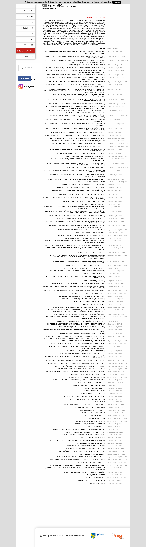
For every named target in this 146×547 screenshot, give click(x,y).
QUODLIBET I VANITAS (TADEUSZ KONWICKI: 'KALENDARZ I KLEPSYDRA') (80, 187)
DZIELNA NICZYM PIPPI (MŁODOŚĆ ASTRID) (90, 252)
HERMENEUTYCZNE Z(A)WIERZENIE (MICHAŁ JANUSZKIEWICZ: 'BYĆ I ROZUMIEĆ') (77, 271)
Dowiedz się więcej (105, 2)
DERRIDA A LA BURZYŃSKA (96, 418)
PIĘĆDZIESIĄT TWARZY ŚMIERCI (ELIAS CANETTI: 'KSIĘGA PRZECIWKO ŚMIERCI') (78, 235)
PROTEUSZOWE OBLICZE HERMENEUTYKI (91, 443)
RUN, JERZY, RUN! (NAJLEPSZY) (94, 281)
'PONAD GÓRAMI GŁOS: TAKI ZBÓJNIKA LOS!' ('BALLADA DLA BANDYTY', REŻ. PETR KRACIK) (74, 104)
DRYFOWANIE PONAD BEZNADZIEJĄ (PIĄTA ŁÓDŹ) (88, 301)
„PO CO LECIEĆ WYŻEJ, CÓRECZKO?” (92, 454)
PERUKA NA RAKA (99, 402)
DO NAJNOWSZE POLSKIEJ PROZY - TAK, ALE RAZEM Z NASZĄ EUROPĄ (81, 396)
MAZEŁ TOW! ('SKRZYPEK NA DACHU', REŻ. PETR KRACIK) (85, 156)
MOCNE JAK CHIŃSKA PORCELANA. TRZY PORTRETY (87, 377)
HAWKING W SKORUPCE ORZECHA (93, 393)
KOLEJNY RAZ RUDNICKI (96, 426)
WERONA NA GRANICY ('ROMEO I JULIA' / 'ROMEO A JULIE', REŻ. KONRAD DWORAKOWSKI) (75, 75)
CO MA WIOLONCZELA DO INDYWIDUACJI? (91, 480)
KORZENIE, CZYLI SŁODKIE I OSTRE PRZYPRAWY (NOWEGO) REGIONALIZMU (79, 429)
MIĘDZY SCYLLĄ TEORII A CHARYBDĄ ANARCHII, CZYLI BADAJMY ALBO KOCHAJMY (77, 440)
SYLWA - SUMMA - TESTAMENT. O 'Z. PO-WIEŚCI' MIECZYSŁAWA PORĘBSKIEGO (78, 141)
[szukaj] (28, 68)
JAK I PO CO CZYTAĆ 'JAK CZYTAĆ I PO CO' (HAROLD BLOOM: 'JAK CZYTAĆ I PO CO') (77, 216)
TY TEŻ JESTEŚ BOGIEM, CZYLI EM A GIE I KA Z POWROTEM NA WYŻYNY (80, 457)
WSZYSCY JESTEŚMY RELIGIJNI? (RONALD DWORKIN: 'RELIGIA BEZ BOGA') (80, 366)
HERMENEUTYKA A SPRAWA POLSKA (92, 410)
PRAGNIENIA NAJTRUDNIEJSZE (94, 478)
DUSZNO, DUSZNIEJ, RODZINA (95, 388)
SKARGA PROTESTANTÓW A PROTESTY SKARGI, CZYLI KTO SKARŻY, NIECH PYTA (77, 459)
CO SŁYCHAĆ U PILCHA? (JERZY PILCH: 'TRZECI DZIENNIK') (85, 238)
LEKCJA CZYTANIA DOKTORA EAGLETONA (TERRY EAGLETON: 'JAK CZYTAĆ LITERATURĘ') (75, 371)
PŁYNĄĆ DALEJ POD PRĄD (96, 475)
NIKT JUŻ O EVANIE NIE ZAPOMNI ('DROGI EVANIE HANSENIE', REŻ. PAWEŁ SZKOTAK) (76, 82)
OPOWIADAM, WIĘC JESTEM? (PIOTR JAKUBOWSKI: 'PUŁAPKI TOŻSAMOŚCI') (79, 314)
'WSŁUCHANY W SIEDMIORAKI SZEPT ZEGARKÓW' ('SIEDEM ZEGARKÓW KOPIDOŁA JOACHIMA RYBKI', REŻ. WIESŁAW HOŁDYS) (77, 226)
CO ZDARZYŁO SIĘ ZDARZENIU (94, 415)
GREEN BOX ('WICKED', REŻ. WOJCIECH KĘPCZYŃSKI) (87, 65)
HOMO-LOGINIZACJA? (97, 483)
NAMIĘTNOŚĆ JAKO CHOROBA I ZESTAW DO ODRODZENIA (85, 448)
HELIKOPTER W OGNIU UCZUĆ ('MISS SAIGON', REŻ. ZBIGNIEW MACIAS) (81, 218)
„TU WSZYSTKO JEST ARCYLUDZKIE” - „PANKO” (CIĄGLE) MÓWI (84, 472)
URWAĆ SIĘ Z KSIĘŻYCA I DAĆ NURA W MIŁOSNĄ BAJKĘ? (86, 446)
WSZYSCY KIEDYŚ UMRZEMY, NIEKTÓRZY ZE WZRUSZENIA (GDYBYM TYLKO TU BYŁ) (76, 363)
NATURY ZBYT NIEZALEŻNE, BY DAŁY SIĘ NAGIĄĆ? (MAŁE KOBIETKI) (82, 194)
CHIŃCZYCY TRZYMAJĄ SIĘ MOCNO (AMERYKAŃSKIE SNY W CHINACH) (81, 321)
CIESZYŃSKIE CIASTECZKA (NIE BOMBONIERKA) (89, 382)
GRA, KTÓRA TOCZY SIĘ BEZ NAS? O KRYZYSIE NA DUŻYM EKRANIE (82, 451)
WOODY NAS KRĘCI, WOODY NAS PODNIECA (90, 424)
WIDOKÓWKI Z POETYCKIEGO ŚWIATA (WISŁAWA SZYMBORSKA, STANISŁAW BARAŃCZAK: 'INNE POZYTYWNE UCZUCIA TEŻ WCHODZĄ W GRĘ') (75, 212)
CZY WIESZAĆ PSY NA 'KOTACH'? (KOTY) (91, 204)
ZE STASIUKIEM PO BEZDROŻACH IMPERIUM (90, 407)
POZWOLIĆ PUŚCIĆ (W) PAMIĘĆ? (94, 391)
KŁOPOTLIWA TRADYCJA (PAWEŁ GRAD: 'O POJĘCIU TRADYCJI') (83, 299)
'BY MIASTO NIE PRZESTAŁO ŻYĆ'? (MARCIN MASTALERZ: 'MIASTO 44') (81, 369)
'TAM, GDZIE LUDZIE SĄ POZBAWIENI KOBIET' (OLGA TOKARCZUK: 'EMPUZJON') (78, 143)
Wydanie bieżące (49, 8)
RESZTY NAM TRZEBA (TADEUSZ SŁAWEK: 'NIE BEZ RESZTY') (84, 268)
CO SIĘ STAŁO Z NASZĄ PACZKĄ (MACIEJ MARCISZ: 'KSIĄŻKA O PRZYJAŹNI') (79, 153)
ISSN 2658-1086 (59, 6)
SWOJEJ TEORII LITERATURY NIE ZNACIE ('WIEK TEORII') (86, 167)
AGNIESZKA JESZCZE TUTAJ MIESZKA (92, 413)
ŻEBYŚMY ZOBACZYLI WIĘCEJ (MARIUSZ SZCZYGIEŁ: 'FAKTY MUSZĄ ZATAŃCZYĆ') (77, 138)
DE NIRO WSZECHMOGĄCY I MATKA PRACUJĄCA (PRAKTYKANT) (83, 341)
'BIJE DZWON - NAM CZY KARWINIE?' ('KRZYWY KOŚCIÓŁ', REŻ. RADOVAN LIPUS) (78, 132)
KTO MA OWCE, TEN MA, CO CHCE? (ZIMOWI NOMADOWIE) (85, 351)
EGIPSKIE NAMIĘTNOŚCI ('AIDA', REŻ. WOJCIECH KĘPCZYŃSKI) (84, 201)
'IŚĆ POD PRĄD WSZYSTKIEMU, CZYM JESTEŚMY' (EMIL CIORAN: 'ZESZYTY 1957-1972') (76, 324)
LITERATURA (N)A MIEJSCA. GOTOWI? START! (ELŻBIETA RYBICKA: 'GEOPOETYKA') (77, 380)
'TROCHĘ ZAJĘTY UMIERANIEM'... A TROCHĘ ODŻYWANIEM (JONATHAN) (81, 296)
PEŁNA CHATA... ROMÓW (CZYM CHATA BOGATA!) (88, 293)
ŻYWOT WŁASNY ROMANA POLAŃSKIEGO (91, 462)
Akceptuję (117, 2)
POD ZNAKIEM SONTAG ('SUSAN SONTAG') (91, 146)
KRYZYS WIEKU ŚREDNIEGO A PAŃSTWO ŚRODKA (88, 374)
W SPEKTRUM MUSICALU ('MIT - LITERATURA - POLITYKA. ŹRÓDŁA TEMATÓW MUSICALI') (75, 68)
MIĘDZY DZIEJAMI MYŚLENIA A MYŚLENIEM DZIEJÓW (87, 399)
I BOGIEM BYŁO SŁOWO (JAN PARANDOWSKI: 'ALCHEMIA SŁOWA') (83, 184)
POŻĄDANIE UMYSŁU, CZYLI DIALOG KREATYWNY (88, 385)
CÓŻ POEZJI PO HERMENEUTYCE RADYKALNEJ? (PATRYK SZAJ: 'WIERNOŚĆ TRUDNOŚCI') (75, 245)
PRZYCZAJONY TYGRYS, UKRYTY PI (93, 437)
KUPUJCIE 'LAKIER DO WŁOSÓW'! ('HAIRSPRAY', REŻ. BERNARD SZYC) (81, 230)
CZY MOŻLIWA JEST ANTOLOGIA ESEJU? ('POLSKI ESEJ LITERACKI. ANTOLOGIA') (78, 283)
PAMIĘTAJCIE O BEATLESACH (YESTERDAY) (90, 232)
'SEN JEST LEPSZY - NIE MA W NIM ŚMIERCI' (90, 182)
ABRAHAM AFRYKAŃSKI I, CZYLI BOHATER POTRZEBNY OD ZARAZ (83, 435)
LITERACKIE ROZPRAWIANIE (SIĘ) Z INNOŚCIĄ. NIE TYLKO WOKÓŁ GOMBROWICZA (77, 465)
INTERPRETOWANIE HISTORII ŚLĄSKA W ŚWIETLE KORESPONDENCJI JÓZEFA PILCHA (76, 179)
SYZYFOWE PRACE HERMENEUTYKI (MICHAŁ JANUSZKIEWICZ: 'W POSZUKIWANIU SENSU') (74, 290)
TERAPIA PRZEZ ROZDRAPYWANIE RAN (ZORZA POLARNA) (85, 265)
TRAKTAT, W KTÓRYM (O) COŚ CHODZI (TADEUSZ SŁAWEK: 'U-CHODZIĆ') (81, 327)
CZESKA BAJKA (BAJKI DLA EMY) (94, 304)
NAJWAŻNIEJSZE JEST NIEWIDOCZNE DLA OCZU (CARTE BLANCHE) (82, 353)
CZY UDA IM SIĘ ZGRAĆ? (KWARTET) (93, 273)
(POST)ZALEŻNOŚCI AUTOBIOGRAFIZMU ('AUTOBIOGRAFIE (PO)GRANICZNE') (79, 307)
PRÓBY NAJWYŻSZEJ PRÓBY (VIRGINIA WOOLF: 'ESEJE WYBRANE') (82, 334)
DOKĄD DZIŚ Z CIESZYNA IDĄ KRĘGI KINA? (90, 421)
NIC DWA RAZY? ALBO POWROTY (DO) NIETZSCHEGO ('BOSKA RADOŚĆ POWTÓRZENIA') (75, 360)
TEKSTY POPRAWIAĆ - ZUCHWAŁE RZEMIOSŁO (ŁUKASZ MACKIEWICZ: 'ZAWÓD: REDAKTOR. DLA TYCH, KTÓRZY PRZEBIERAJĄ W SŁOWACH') (74, 61)
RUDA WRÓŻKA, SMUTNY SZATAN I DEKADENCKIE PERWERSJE (84, 404)
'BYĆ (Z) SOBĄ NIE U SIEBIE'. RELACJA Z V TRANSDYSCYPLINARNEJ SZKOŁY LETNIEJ (76, 344)
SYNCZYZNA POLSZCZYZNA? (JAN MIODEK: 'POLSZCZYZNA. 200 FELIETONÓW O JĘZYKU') (75, 135)
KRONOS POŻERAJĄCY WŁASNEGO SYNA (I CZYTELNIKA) (85, 432)
